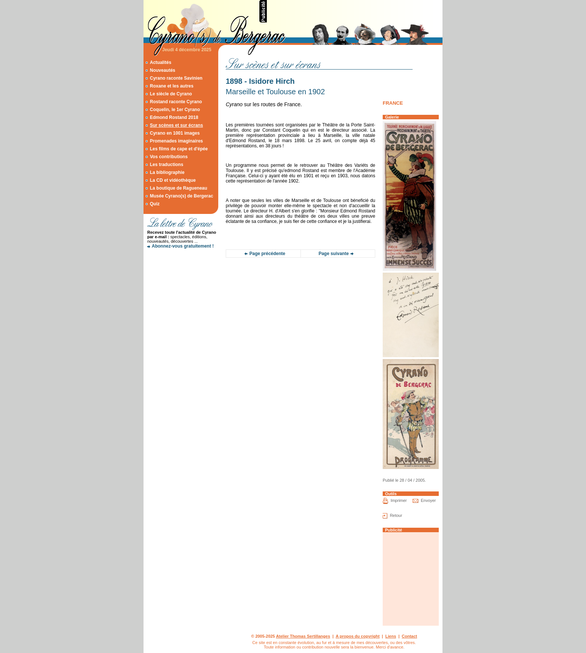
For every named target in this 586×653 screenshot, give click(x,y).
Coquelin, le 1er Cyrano (175, 109)
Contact (409, 636)
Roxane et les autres (172, 86)
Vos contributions (169, 156)
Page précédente (267, 253)
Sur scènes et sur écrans (176, 125)
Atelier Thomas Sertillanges (303, 636)
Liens (390, 636)
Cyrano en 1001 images (175, 133)
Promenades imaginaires (176, 141)
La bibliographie (167, 172)
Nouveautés (162, 70)
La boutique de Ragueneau (178, 188)
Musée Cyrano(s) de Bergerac (181, 196)
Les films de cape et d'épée (179, 148)
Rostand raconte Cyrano (176, 101)
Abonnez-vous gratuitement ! (183, 246)
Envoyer (428, 500)
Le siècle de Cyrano (171, 93)
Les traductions (166, 164)
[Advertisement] (355, 11)
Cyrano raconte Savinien (176, 78)
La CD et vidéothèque (173, 180)
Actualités (160, 62)
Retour (396, 515)
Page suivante (333, 253)
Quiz (155, 203)
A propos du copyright (358, 636)
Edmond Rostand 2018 (174, 117)
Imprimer (399, 500)
